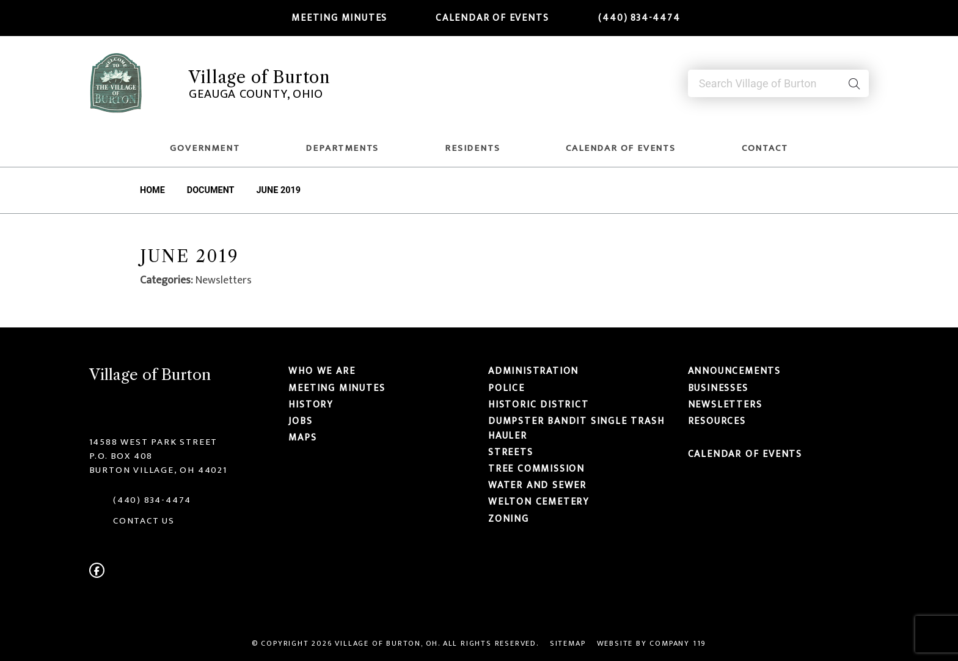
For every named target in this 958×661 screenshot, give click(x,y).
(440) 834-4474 (631, 18)
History (311, 404)
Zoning (508, 519)
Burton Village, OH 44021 (158, 470)
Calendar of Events (484, 18)
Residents (472, 148)
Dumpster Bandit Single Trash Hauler (576, 428)
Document (211, 190)
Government (205, 148)
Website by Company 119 (652, 643)
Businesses (718, 388)
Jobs (300, 421)
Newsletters (725, 404)
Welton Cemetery (539, 502)
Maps (302, 437)
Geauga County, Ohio (256, 94)
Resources (717, 421)
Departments (342, 148)
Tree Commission (536, 469)
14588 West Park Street (153, 442)
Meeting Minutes (332, 18)
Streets (510, 452)
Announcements (734, 371)
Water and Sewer (537, 485)
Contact (765, 148)
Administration (533, 371)
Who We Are (321, 371)
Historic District (538, 404)
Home (152, 190)
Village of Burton (260, 77)
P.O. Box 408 (121, 456)
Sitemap (568, 643)
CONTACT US (144, 520)
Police (506, 388)
